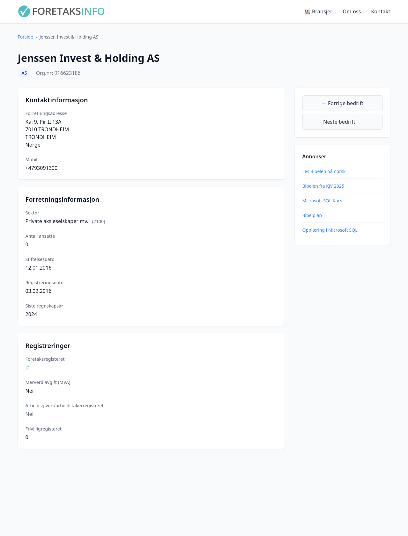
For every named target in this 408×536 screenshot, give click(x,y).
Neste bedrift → (342, 121)
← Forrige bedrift (342, 103)
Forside (25, 37)
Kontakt (380, 11)
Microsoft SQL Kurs (322, 201)
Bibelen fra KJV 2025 (323, 186)
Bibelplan (312, 215)
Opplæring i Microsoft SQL (330, 230)
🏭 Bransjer (318, 11)
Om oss (352, 11)
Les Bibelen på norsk (324, 171)
